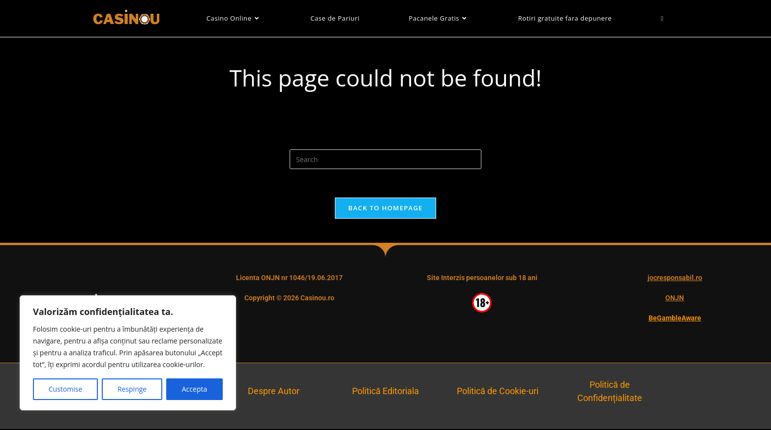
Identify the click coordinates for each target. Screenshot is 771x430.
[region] (128, 352)
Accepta (194, 389)
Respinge (132, 389)
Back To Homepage (385, 208)
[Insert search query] (385, 159)
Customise (66, 389)
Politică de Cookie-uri (497, 392)
